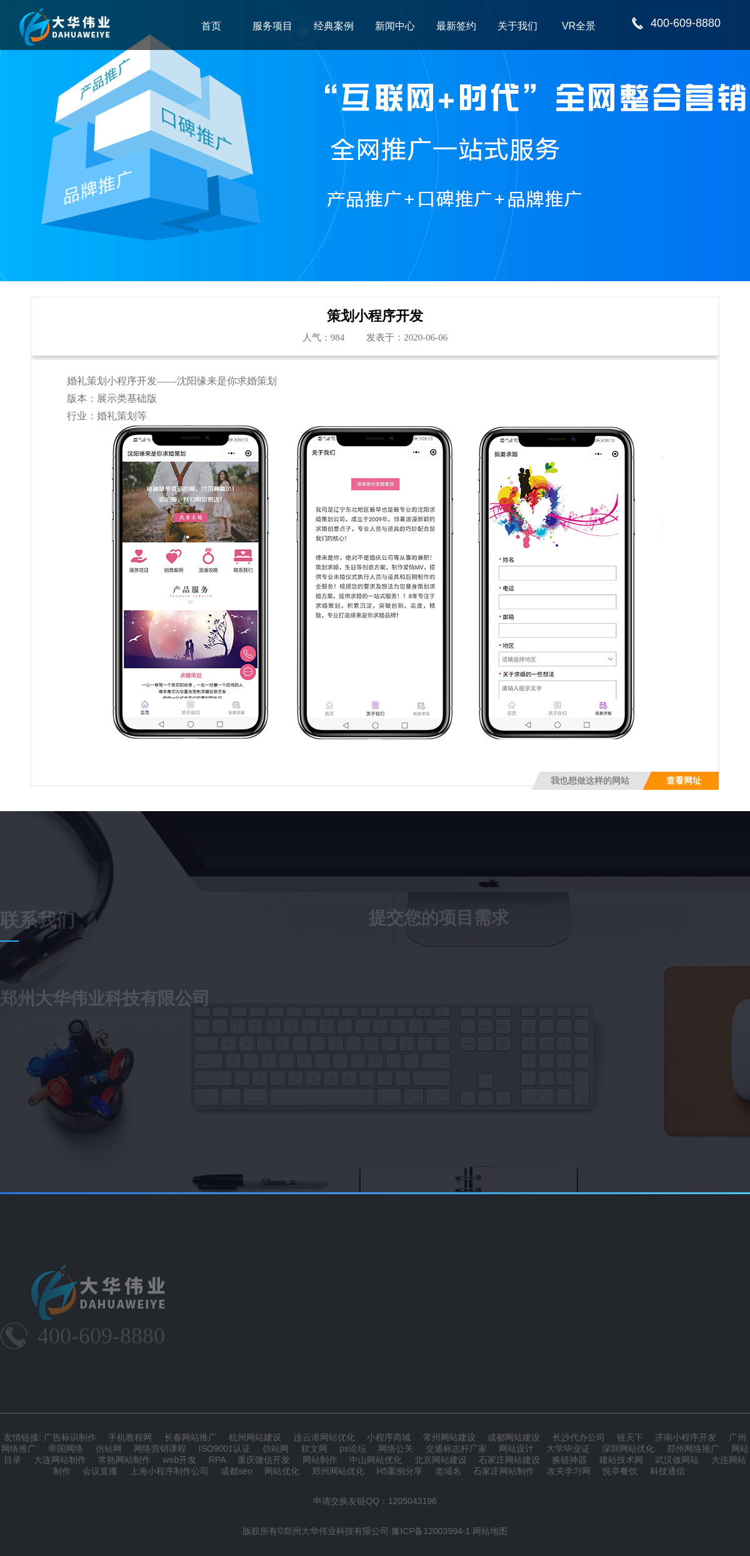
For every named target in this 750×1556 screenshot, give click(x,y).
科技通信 (667, 1471)
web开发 (180, 1460)
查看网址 (683, 780)
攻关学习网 (569, 1471)
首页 (211, 26)
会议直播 (100, 1471)
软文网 (314, 1449)
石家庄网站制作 (503, 1471)
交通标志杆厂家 (456, 1449)
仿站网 (109, 1449)
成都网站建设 (514, 1437)
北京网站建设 (440, 1460)
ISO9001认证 (225, 1449)
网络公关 (395, 1449)
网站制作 (320, 1460)
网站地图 (490, 1531)
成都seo (236, 1471)
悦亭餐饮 (620, 1471)
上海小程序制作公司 (169, 1471)
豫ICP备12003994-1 (430, 1531)
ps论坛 (352, 1449)
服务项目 (272, 26)
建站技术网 (621, 1460)
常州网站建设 (449, 1437)
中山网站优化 (375, 1460)
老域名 (448, 1471)
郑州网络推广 (693, 1449)
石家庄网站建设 (509, 1460)
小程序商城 (389, 1437)
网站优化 (281, 1471)
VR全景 (579, 26)
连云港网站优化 (324, 1437)
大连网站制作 (60, 1460)
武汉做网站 (677, 1460)
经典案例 (334, 26)
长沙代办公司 (578, 1437)
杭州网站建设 (255, 1437)
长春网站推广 (190, 1437)
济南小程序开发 (685, 1437)
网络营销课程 (160, 1449)
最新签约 (456, 26)
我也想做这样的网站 (590, 780)
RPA (217, 1460)
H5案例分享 (399, 1471)
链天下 (630, 1437)
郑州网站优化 (338, 1471)
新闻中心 (395, 26)
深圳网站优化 (628, 1449)
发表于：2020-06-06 (407, 337)
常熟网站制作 (124, 1460)
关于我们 (518, 26)
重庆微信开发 (264, 1460)
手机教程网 (130, 1437)
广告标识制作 (70, 1437)
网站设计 (516, 1449)
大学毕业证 (568, 1449)
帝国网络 (65, 1449)
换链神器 (569, 1460)
